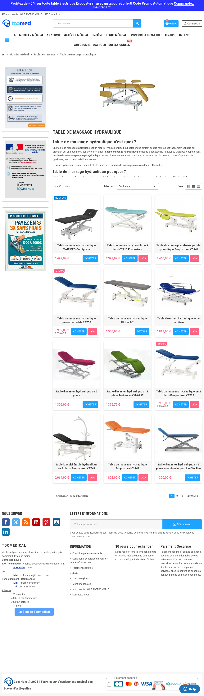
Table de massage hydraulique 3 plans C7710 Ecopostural (127, 247)
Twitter (16, 522)
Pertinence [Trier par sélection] (124, 186)
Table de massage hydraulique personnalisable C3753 (76, 320)
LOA (143, 258)
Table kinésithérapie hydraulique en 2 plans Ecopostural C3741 (76, 466)
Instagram (56, 522)
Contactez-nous (80, 594)
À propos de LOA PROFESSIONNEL (24, 14)
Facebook (6, 522)
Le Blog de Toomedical (34, 612)
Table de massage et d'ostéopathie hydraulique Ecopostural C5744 (178, 247)
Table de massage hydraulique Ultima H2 (127, 320)
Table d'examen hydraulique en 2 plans (76, 393)
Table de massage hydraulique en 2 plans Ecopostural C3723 (178, 393)
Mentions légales (81, 583)
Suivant (193, 496)
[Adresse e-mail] (116, 524)
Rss (26, 522)
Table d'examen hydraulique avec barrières (178, 320)
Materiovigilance (81, 578)
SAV (30, 567)
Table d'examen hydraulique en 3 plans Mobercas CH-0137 (127, 393)
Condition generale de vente (87, 553)
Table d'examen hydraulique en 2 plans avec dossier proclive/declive (178, 466)
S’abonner (182, 524)
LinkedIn (6, 532)
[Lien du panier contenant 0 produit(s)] (171, 23)
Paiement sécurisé (82, 567)
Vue (181, 186)
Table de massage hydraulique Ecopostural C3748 (127, 466)
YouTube (36, 522)
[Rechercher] (97, 23)
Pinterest (46, 522)
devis (75, 573)
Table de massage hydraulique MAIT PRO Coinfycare (76, 247)
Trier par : (109, 186)
